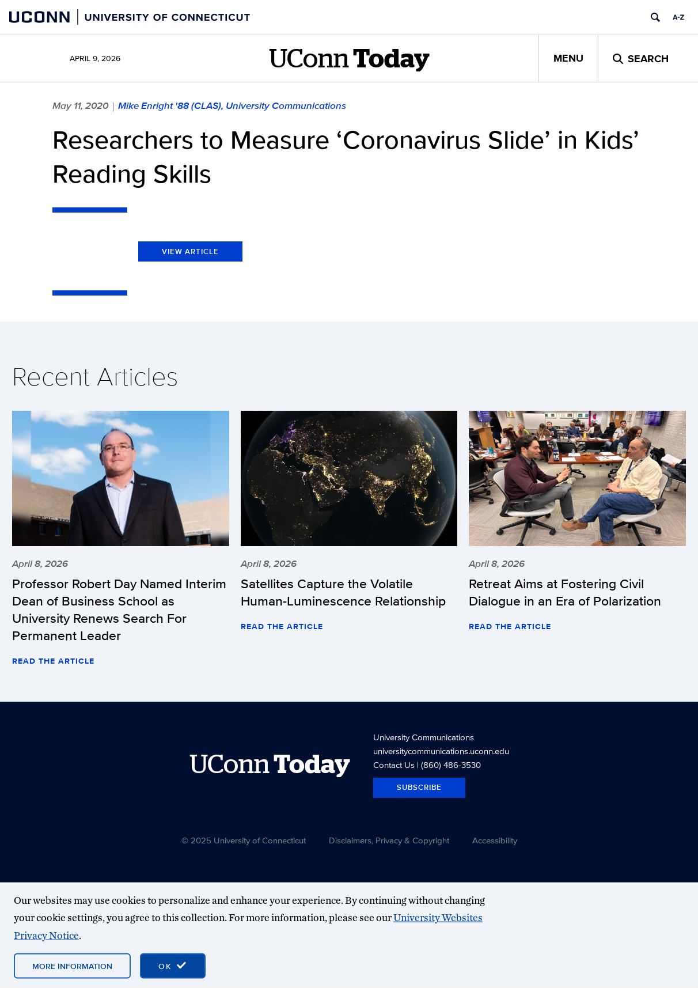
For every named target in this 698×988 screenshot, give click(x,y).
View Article (190, 251)
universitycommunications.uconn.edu (441, 751)
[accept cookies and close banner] (173, 966)
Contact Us (394, 765)
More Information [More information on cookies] (72, 966)
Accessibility (494, 840)
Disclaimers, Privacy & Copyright (389, 840)
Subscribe (419, 787)
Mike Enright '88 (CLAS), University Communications (232, 105)
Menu (568, 58)
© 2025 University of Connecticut (243, 840)
